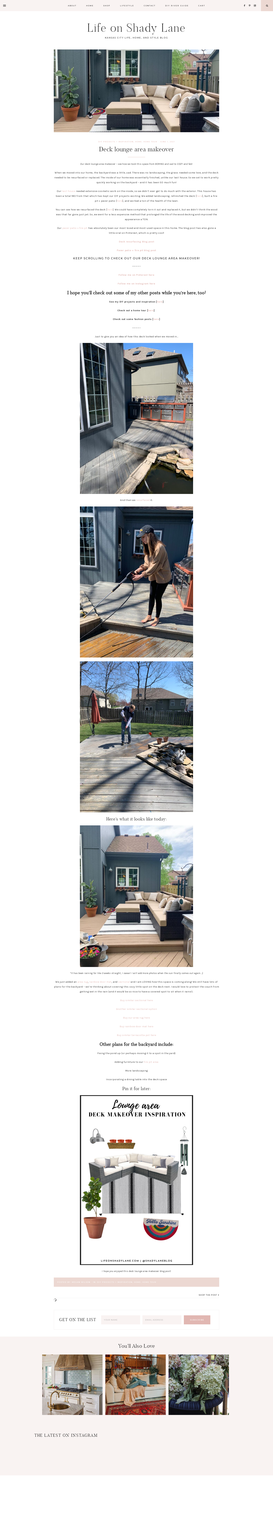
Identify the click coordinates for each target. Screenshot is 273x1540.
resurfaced (143, 500)
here (199, 196)
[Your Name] (120, 1319)
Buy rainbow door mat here (136, 1026)
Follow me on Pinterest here (136, 274)
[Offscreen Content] (4, 5)
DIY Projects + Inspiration (116, 142)
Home (138, 142)
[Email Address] (161, 1319)
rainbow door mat (100, 981)
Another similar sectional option (136, 1009)
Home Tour (150, 142)
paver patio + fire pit (75, 228)
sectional (124, 981)
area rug (82, 981)
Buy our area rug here (136, 1017)
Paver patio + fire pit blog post (136, 250)
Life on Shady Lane (136, 28)
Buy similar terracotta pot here (136, 1035)
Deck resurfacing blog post (136, 241)
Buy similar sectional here (136, 1000)
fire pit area (151, 1062)
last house (68, 191)
